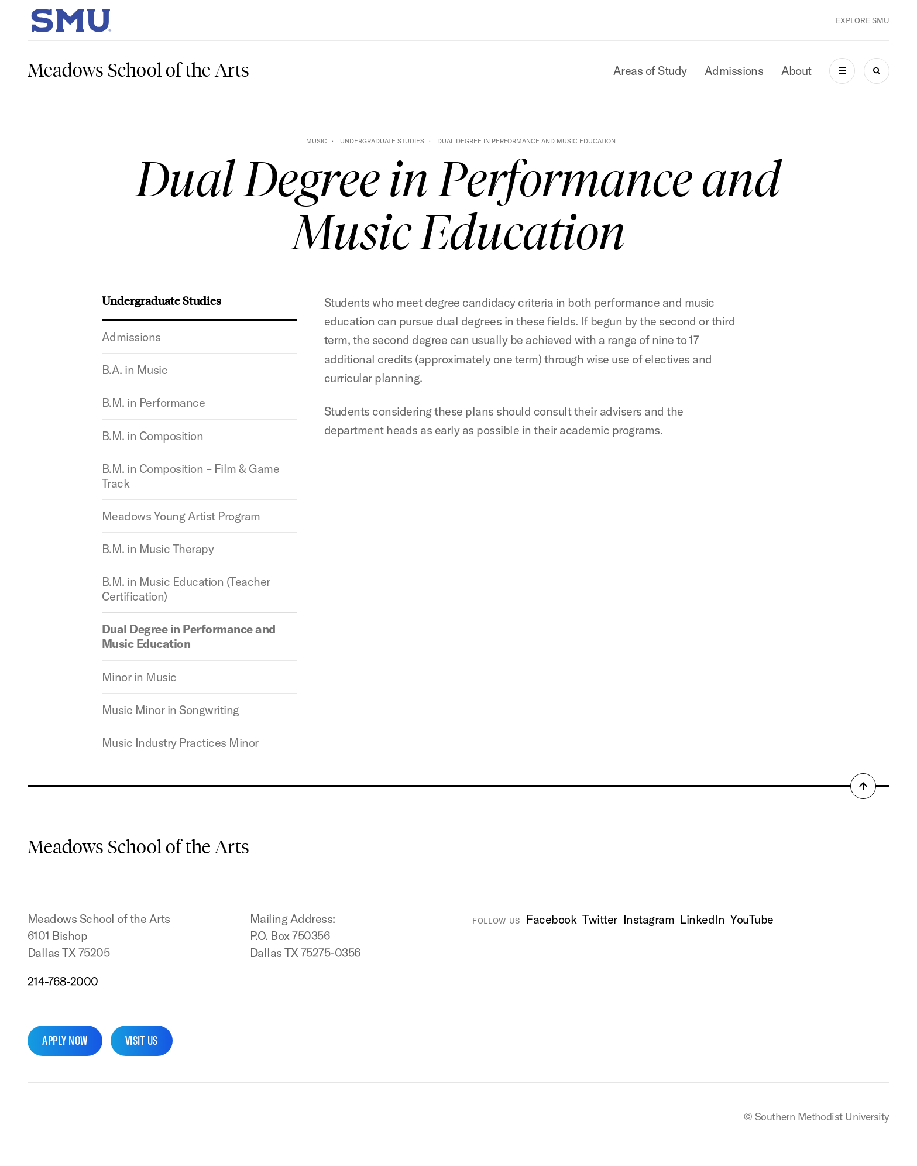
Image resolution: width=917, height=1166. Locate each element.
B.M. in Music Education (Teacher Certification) (186, 588)
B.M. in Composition (152, 435)
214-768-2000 (63, 981)
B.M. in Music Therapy (158, 548)
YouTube (752, 919)
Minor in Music (139, 677)
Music (316, 141)
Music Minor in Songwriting (170, 709)
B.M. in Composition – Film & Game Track (190, 476)
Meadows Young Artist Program (181, 516)
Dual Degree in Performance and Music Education (189, 636)
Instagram (648, 919)
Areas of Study (650, 70)
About (796, 70)
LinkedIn (702, 919)
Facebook (551, 919)
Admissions (734, 70)
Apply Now (65, 1040)
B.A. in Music (134, 369)
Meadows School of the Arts (138, 70)
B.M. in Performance (153, 402)
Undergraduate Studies (382, 141)
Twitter (599, 919)
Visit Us (141, 1040)
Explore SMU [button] (862, 20)
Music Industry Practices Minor (180, 742)
